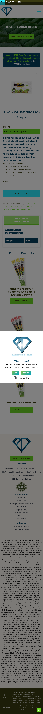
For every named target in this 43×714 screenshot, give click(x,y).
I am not (26, 373)
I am (15, 373)
